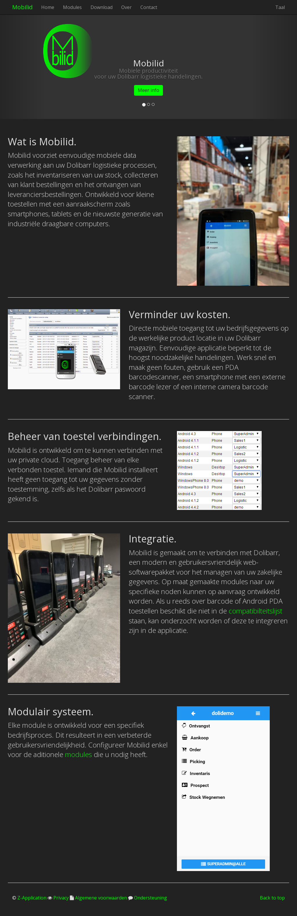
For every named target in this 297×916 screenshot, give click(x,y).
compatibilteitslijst (255, 611)
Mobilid (22, 7)
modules (78, 754)
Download (101, 7)
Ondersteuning (150, 898)
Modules (72, 7)
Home (47, 7)
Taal (280, 7)
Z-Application (31, 898)
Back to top (272, 898)
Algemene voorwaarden (100, 898)
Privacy (60, 898)
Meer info (148, 90)
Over (126, 7)
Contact (148, 7)
